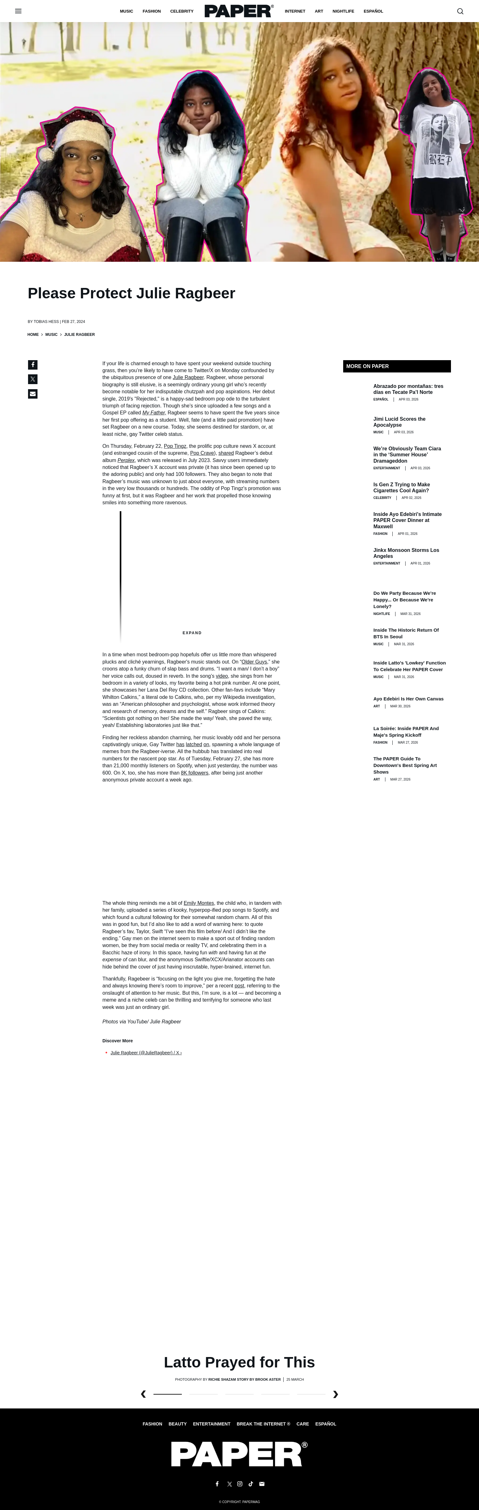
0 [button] (167, 1394)
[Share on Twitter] (33, 379)
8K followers (194, 772)
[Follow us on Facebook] (217, 1484)
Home (33, 334)
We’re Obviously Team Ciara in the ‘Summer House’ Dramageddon (407, 454)
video (222, 676)
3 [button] (275, 1394)
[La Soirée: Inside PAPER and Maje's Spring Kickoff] (355, 735)
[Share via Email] (33, 394)
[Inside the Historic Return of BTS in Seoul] (355, 636)
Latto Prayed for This (239, 1362)
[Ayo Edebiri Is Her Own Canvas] (355, 702)
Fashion (152, 11)
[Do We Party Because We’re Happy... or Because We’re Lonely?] (355, 602)
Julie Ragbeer (188, 377)
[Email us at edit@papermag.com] (262, 1484)
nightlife (344, 11)
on (206, 744)
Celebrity (181, 11)
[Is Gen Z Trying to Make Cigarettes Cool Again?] (355, 491)
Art (319, 11)
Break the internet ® (263, 1423)
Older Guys (254, 661)
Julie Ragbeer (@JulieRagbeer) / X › (146, 1052)
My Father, (154, 412)
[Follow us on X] (228, 1484)
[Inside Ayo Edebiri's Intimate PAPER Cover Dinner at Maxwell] (355, 523)
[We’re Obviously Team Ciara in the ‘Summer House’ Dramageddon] (355, 458)
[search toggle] (460, 11)
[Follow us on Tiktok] (251, 1484)
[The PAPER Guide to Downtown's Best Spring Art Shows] (355, 768)
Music (126, 11)
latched (194, 744)
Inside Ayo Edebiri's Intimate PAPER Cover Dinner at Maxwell (407, 520)
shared (226, 453)
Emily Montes (199, 903)
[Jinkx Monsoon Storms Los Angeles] (355, 556)
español (373, 11)
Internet (295, 11)
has (180, 744)
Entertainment (386, 468)
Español (326, 1423)
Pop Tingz (175, 446)
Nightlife (381, 614)
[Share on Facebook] (33, 365)
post (239, 985)
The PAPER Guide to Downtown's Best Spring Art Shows (405, 765)
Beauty (178, 1423)
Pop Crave (202, 453)
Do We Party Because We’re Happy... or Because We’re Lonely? (404, 599)
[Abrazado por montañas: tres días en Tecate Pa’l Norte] (355, 392)
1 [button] (203, 1394)
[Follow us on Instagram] (239, 1484)
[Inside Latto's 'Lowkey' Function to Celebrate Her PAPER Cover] (355, 669)
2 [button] (239, 1394)
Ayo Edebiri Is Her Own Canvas (408, 698)
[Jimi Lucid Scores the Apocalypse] (355, 425)
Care (303, 1423)
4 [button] (311, 1394)
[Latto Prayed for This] (239, 1210)
